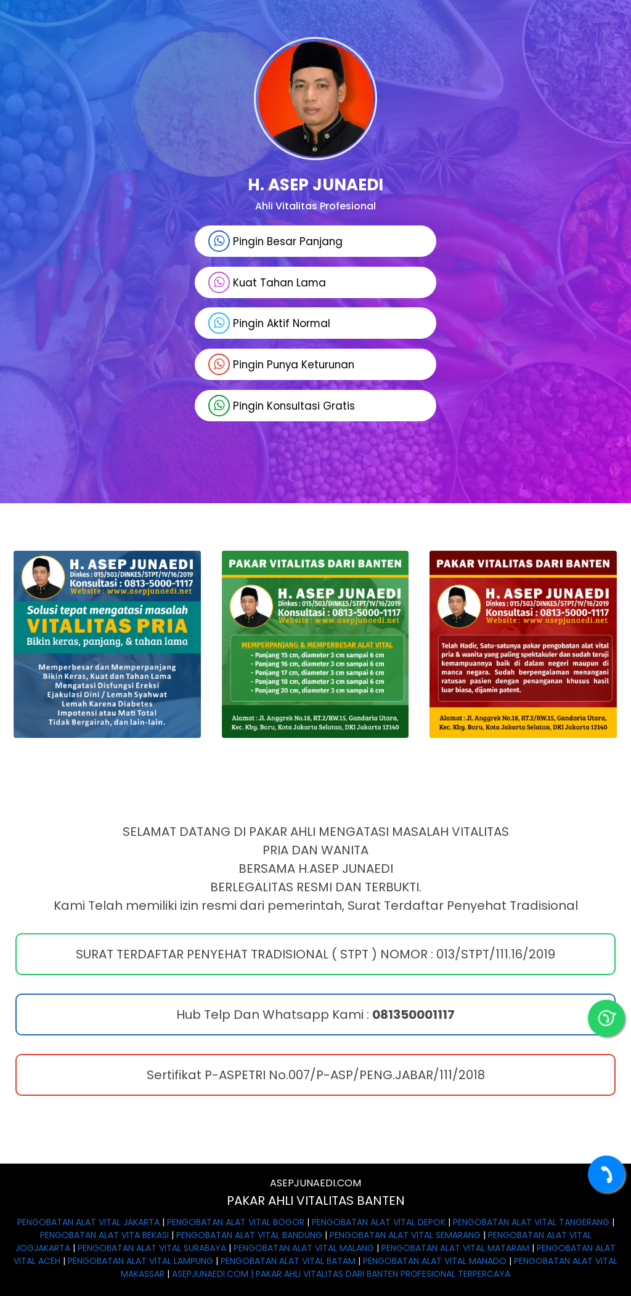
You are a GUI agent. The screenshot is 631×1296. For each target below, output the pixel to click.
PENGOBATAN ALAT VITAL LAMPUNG (140, 1261)
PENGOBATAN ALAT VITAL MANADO (435, 1261)
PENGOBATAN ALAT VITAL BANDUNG (249, 1235)
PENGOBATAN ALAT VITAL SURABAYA (152, 1248)
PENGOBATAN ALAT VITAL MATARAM (455, 1248)
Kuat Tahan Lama (266, 282)
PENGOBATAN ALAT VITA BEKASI (104, 1235)
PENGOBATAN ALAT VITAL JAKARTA (88, 1222)
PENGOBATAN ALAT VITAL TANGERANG (531, 1222)
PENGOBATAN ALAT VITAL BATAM (288, 1261)
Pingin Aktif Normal (268, 323)
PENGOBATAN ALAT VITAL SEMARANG (405, 1235)
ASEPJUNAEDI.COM (315, 1183)
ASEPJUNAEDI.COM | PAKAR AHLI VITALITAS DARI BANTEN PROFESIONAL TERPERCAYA (341, 1274)
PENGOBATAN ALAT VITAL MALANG (304, 1248)
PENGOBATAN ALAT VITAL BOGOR (235, 1222)
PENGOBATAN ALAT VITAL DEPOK (379, 1222)
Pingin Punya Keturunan (281, 365)
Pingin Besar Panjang (274, 241)
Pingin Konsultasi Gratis (280, 406)
